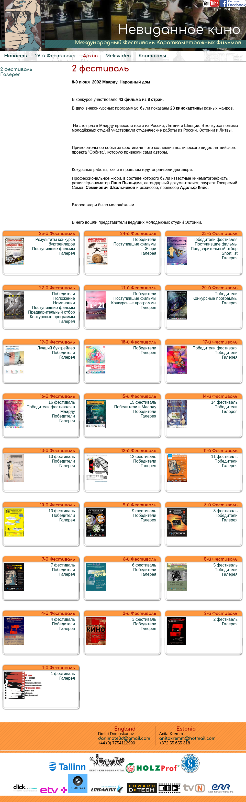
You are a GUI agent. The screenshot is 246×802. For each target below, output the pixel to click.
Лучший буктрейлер (56, 348)
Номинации (64, 303)
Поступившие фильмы (53, 249)
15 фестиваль (143, 402)
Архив (90, 55)
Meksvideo (118, 55)
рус (217, 9)
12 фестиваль (143, 456)
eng (227, 9)
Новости (15, 55)
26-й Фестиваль (55, 55)
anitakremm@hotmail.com (187, 738)
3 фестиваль (144, 619)
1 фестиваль (63, 673)
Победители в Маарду (135, 407)
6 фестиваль (144, 565)
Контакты (152, 55)
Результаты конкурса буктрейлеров (55, 241)
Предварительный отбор (214, 249)
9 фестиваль (144, 511)
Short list (230, 253)
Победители (144, 239)
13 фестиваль (62, 456)
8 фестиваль (225, 511)
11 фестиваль (224, 456)
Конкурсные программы (52, 317)
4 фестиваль (63, 619)
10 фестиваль (62, 511)
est (237, 9)
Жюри (150, 249)
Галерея (10, 74)
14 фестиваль (224, 402)
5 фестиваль (225, 565)
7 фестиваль (63, 565)
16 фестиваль (62, 402)
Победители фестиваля (215, 239)
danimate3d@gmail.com (124, 738)
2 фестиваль (16, 69)
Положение (64, 298)
